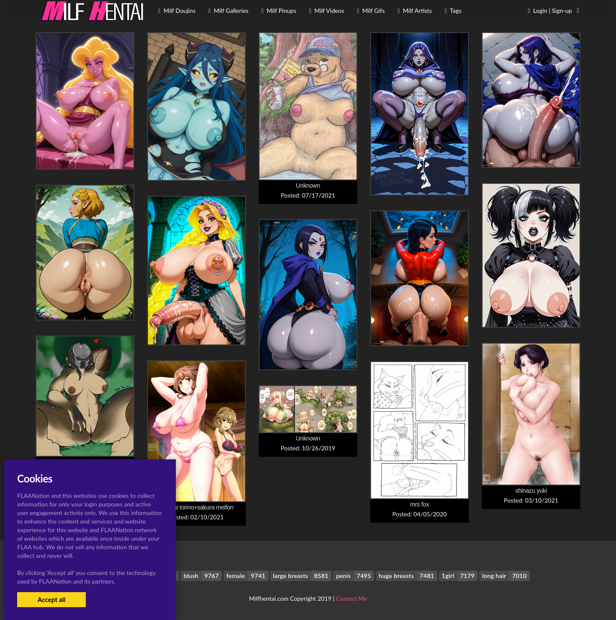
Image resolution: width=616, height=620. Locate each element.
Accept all (51, 599)
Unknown (308, 185)
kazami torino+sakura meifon (196, 507)
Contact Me (351, 598)
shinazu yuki (531, 490)
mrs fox (419, 504)
